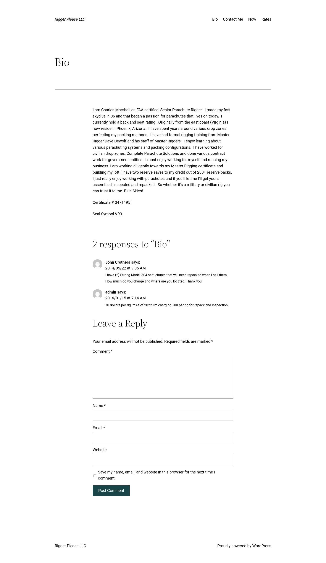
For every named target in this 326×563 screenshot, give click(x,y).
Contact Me (233, 19)
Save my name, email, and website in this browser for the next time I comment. (156, 475)
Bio (215, 19)
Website (100, 449)
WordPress (261, 545)
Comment (102, 351)
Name (99, 405)
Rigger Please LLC (70, 19)
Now (252, 19)
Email (99, 427)
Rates (266, 19)
